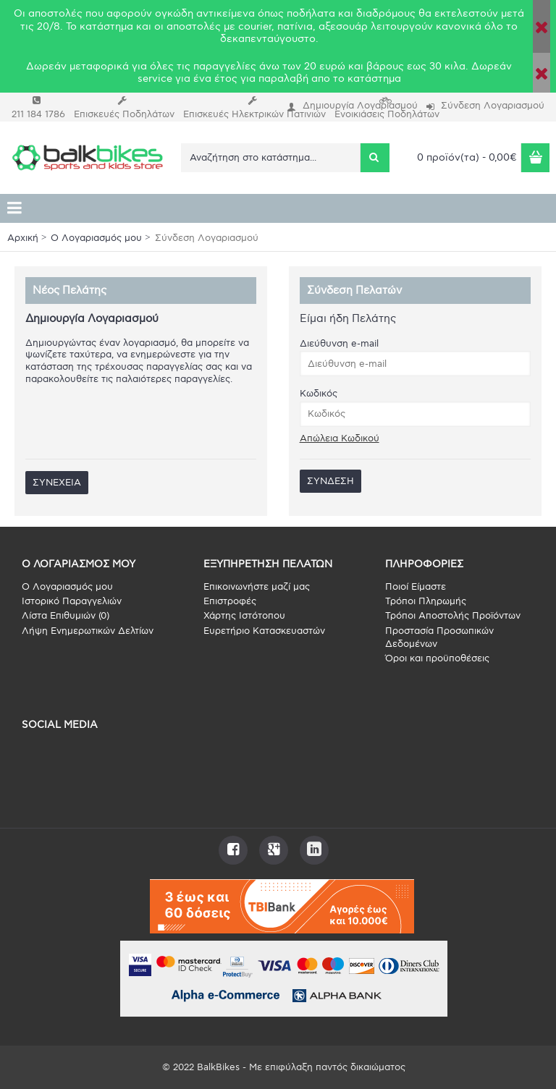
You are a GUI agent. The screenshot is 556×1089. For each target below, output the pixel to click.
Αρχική (22, 238)
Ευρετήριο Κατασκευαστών (264, 631)
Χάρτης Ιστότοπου (244, 616)
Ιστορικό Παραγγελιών (72, 601)
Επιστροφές (229, 601)
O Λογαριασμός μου (96, 238)
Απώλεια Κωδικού (339, 438)
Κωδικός (318, 393)
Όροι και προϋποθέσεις (437, 658)
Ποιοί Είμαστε (415, 587)
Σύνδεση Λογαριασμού (206, 238)
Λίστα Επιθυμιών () (65, 616)
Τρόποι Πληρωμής (425, 601)
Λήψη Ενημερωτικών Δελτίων (87, 631)
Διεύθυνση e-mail (339, 343)
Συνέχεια (57, 482)
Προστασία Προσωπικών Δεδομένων (439, 637)
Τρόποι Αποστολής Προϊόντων (453, 616)
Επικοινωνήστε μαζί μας (256, 587)
